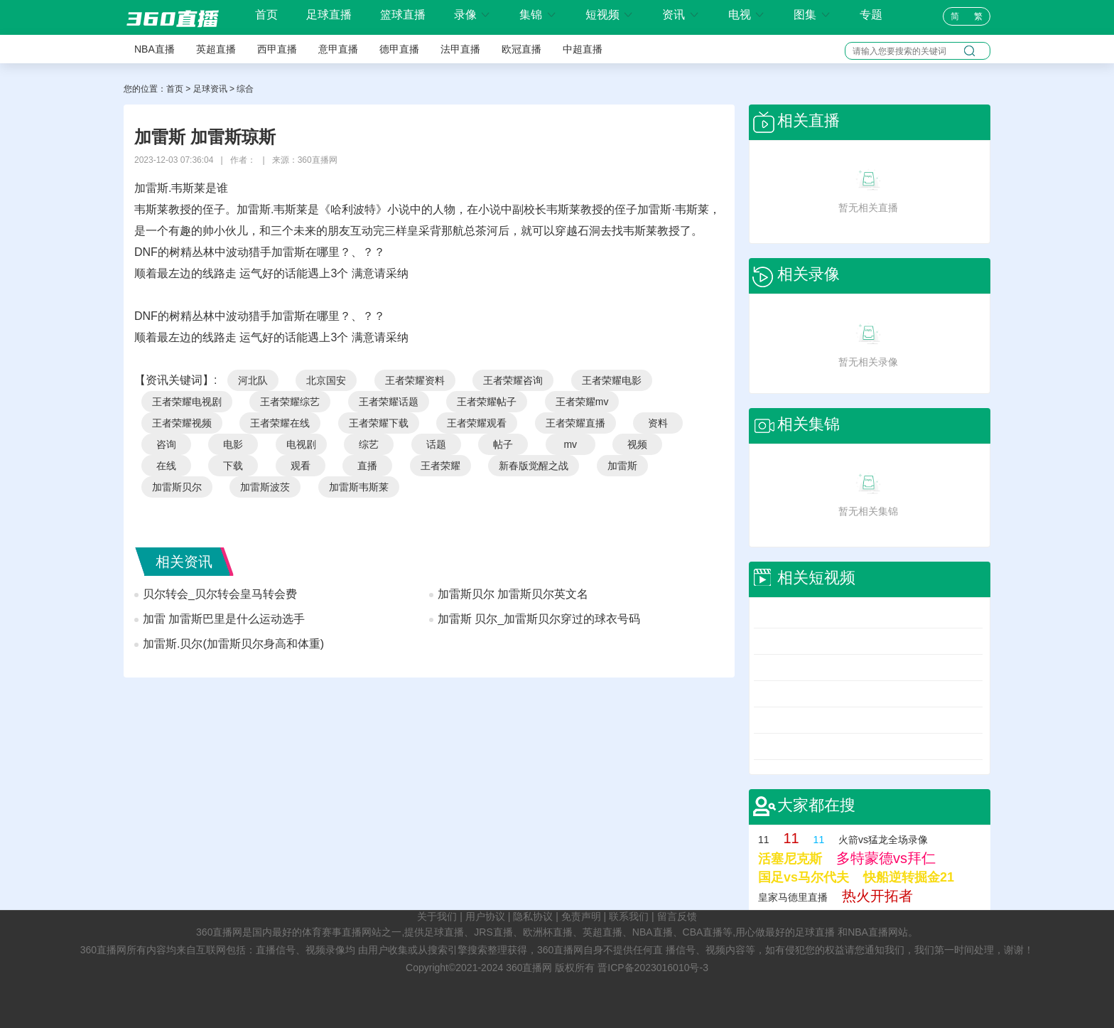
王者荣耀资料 (415, 380)
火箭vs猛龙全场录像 (883, 839)
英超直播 (216, 49)
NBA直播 (154, 49)
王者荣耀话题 (388, 401)
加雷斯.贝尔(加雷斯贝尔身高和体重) (233, 644)
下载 (233, 465)
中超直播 (582, 49)
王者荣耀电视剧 (187, 401)
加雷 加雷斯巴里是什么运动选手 (224, 619)
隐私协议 (533, 916)
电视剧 (301, 444)
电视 (746, 14)
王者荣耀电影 (612, 380)
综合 (245, 89)
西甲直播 (277, 49)
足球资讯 (210, 89)
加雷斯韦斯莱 (359, 487)
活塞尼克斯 (790, 859)
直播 (367, 465)
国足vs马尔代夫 (803, 877)
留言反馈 (677, 916)
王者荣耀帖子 (487, 401)
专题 (871, 14)
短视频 (609, 14)
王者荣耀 (440, 465)
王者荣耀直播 (575, 423)
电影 (233, 444)
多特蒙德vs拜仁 (886, 858)
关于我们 (437, 916)
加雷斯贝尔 (177, 487)
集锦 (537, 14)
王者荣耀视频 (182, 423)
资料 (658, 423)
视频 (637, 444)
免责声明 (581, 916)
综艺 (369, 444)
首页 (266, 15)
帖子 (503, 444)
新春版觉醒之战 (533, 465)
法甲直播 (460, 49)
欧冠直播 (521, 49)
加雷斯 (622, 465)
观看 (300, 465)
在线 (166, 465)
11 (763, 839)
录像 (472, 14)
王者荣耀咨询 (513, 380)
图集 (812, 14)
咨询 (166, 444)
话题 (436, 444)
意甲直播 (338, 49)
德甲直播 (399, 49)
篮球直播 (403, 14)
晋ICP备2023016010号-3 (652, 967)
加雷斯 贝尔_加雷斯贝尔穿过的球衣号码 (539, 619)
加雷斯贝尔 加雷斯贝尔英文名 (513, 594)
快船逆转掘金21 (908, 877)
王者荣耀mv (582, 401)
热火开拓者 (877, 896)
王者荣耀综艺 (290, 401)
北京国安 (326, 380)
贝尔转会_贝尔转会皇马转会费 (220, 594)
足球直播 (329, 14)
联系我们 (629, 916)
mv (570, 444)
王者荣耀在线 (280, 423)
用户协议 (485, 916)
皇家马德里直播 (793, 897)
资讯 (680, 14)
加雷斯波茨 (265, 487)
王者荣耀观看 (477, 423)
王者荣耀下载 (379, 423)
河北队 (253, 380)
